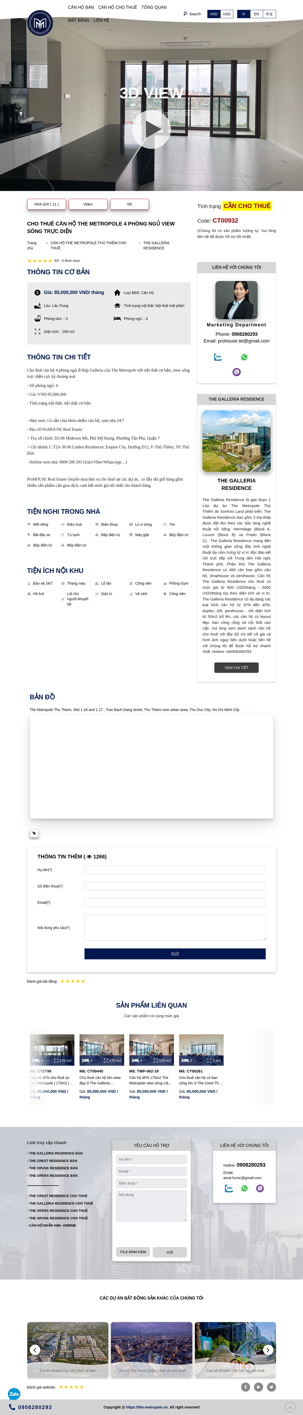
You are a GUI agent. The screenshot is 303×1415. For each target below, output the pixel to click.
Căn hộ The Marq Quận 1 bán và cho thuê (153, 1371)
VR (129, 204)
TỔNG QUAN (153, 7)
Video (88, 204)
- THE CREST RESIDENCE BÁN (52, 1161)
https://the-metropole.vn (147, 1407)
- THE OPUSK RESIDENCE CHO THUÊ (57, 1218)
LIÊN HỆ (101, 20)
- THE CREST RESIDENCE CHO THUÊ (57, 1196)
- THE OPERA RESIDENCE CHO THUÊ (57, 1211)
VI (243, 14)
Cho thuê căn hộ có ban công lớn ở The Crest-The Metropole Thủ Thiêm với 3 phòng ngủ (201, 1081)
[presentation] (155, 1234)
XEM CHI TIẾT (236, 668)
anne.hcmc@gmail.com (242, 1178)
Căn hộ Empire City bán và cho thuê (237, 1371)
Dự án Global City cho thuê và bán (69, 1371)
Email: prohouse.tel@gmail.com (237, 341)
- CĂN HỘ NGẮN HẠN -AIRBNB (51, 1225)
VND (214, 14)
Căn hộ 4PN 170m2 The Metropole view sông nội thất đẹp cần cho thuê (148, 1081)
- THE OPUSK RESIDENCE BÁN (52, 1168)
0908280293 (251, 1165)
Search (195, 14)
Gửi (175, 954)
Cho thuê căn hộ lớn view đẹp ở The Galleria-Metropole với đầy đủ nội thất (100, 1081)
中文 (269, 14)
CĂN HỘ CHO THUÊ (117, 7)
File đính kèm (133, 1252)
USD (227, 14)
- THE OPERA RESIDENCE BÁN (52, 1176)
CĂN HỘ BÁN (81, 7)
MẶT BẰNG (78, 20)
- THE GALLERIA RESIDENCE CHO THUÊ (60, 1203)
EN (256, 14)
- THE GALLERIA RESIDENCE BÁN (55, 1153)
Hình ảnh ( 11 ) (46, 204)
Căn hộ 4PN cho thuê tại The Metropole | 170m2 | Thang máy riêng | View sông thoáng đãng (49, 1081)
